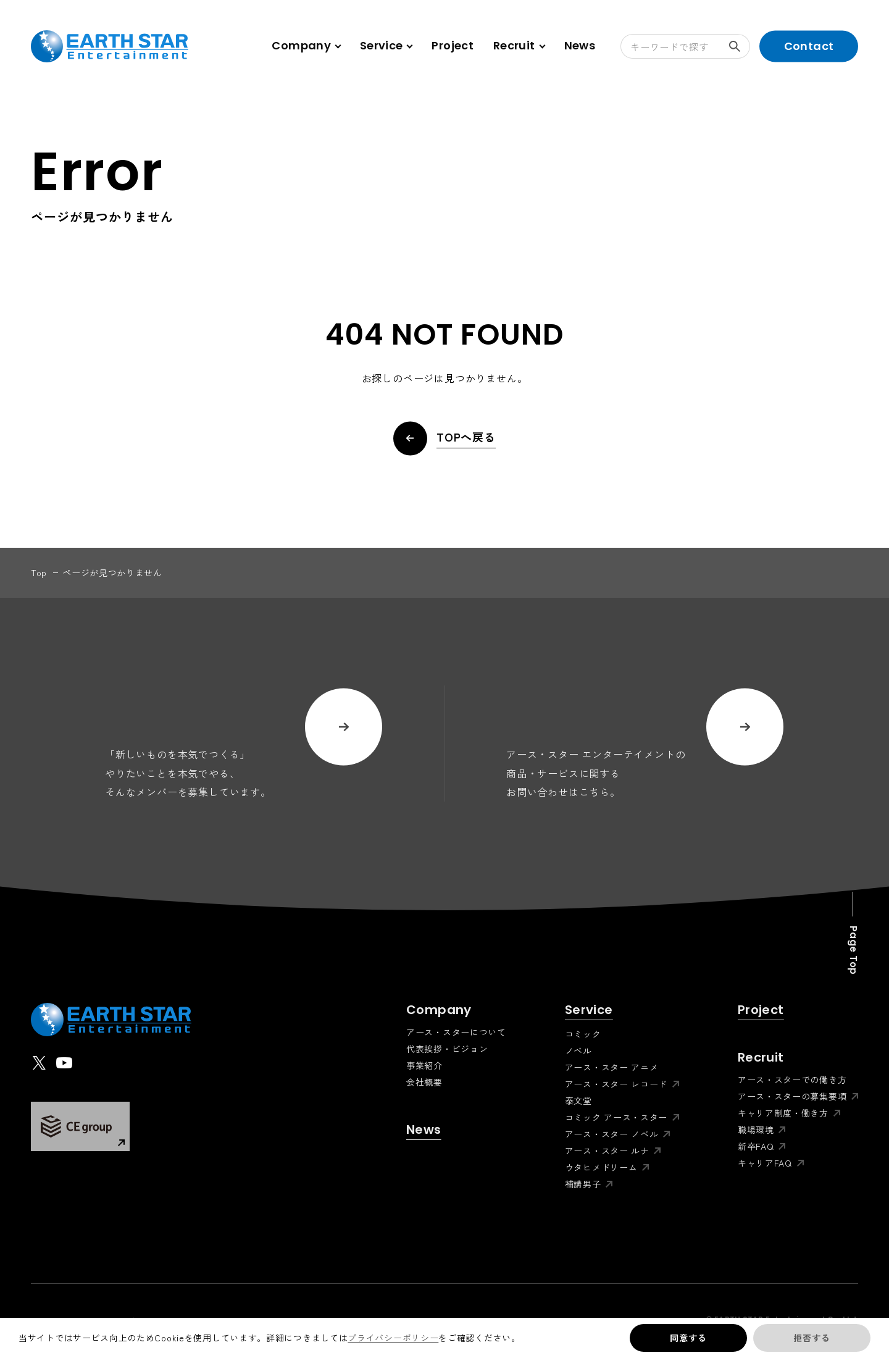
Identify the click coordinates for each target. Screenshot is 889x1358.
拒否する (811, 1337)
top (39, 572)
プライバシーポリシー (393, 1337)
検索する (739, 46)
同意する (688, 1337)
